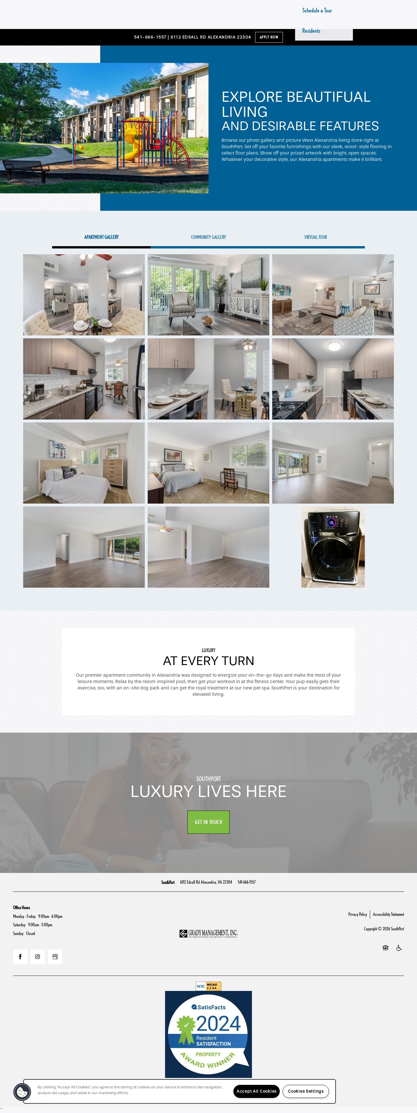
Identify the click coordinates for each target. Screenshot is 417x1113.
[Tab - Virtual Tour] (315, 237)
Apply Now (269, 37)
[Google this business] (55, 956)
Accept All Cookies (257, 1091)
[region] (179, 1091)
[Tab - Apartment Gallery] (101, 237)
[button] (22, 1092)
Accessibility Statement (388, 914)
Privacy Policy (357, 914)
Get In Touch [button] (208, 822)
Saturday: (19, 924)
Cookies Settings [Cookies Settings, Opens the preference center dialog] (306, 1091)
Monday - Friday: (24, 916)
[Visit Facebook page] (20, 956)
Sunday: (18, 933)
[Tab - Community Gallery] (208, 237)
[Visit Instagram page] (37, 956)
